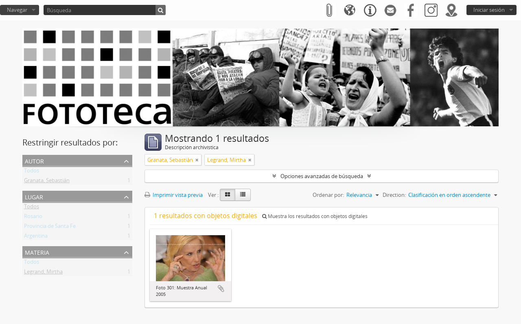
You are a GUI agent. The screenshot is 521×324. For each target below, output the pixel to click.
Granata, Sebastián (47, 181)
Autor (34, 160)
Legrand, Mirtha (43, 273)
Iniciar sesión (489, 9)
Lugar (34, 196)
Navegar (17, 9)
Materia (37, 251)
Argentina (36, 237)
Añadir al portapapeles (221, 288)
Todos (31, 172)
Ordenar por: (328, 194)
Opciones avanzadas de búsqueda (321, 176)
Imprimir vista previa (173, 194)
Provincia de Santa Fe (50, 227)
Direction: (394, 194)
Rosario (33, 217)
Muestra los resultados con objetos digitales (315, 216)
